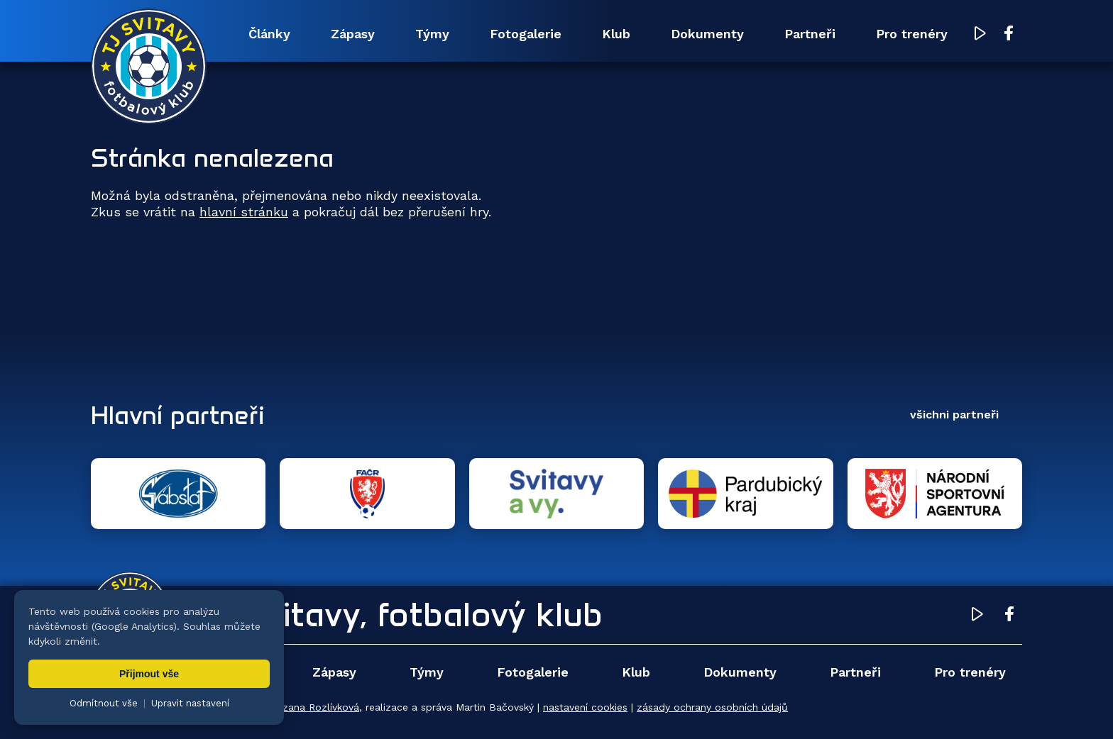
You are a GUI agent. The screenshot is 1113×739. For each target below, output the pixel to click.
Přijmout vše (149, 673)
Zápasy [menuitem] (353, 33)
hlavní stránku (243, 211)
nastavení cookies (585, 707)
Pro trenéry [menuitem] (912, 33)
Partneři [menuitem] (809, 33)
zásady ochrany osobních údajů (712, 707)
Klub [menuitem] (616, 33)
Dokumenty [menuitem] (707, 33)
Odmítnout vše (104, 703)
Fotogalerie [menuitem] (525, 33)
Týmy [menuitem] (432, 33)
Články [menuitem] (269, 33)
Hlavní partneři (178, 414)
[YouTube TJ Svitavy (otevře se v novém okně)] (980, 34)
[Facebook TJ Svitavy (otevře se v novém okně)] (1008, 34)
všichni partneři (954, 414)
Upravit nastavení (190, 703)
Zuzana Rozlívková (314, 707)
